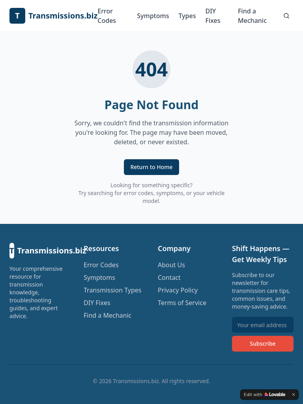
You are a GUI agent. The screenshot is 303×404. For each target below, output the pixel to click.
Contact (169, 277)
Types (187, 15)
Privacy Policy (178, 290)
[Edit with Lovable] (264, 394)
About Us (171, 265)
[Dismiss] (293, 394)
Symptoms (153, 15)
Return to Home (151, 167)
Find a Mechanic (252, 16)
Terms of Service (182, 302)
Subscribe (262, 343)
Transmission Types (112, 290)
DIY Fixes (212, 16)
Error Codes (106, 16)
